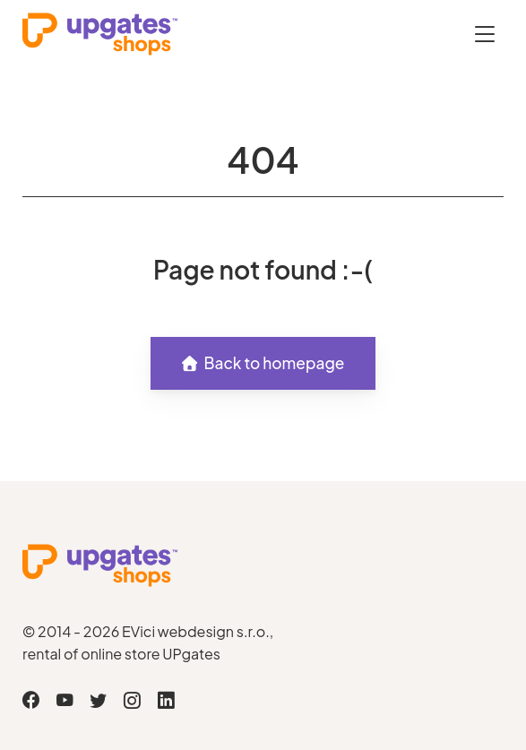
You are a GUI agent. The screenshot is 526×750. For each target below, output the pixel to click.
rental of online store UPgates (121, 653)
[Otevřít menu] (485, 33)
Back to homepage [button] (263, 363)
